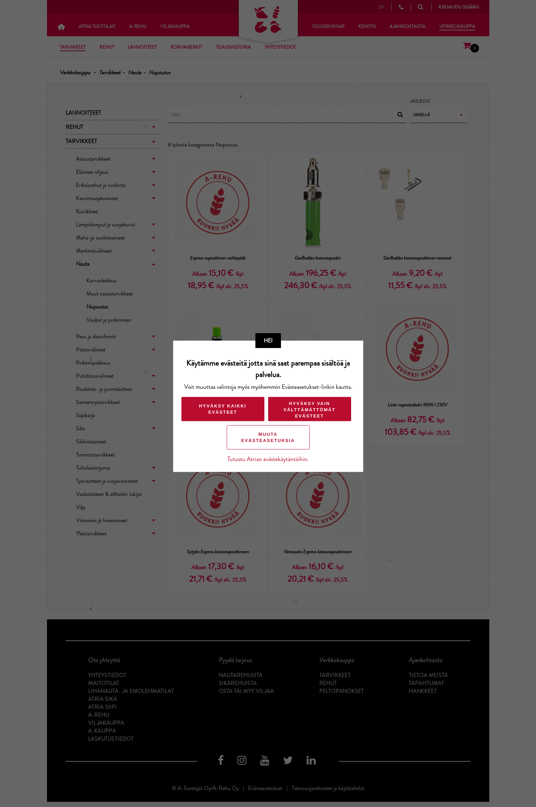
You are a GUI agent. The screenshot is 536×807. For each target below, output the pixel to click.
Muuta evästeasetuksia (268, 437)
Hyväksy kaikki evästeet (222, 408)
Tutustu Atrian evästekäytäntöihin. (268, 458)
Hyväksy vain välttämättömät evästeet (309, 409)
